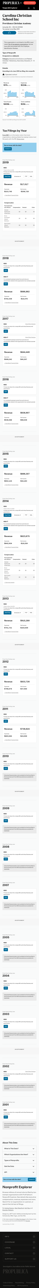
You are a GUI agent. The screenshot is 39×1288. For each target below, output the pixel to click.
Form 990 (5, 135)
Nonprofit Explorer (9, 8)
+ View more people (9, 582)
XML (31, 176)
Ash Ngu (27, 1208)
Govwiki (28, 1221)
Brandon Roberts (7, 1210)
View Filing (7, 176)
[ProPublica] (11, 3)
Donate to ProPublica (29, 3)
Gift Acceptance (22, 1285)
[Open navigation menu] (21, 3)
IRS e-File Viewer (20, 1219)
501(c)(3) (16, 56)
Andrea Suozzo (9, 1208)
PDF (26, 176)
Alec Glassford (19, 1208)
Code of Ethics (8, 1283)
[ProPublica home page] (15, 1271)
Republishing (19, 1283)
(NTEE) (4, 63)
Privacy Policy (30, 1283)
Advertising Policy (9, 1285)
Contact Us (8, 148)
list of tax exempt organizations (18, 44)
